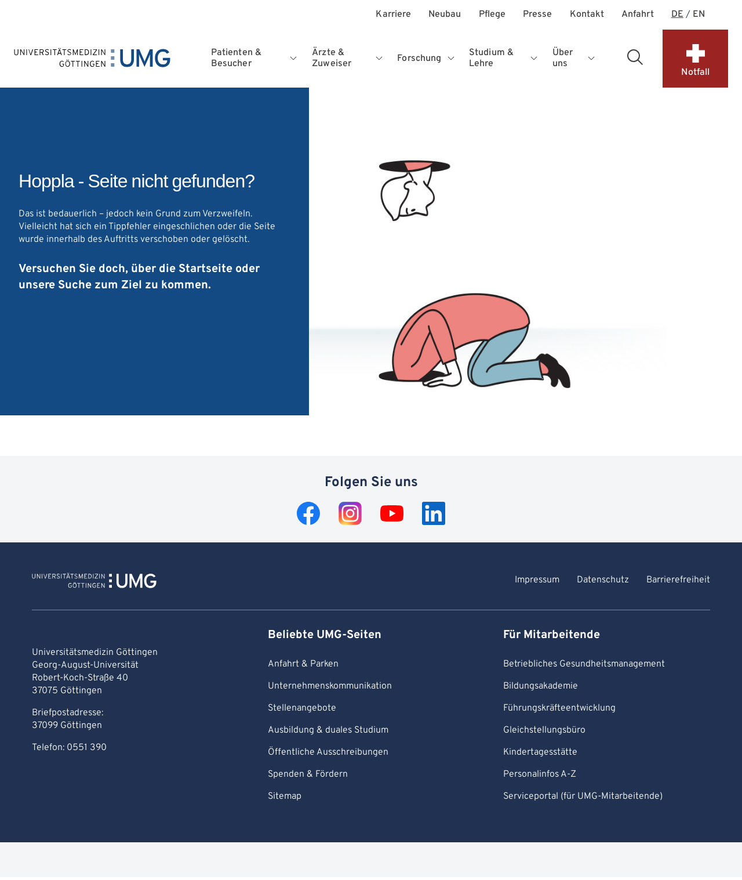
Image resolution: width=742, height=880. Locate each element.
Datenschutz (603, 580)
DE (677, 14)
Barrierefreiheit (678, 580)
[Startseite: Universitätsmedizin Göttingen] (92, 60)
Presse (537, 14)
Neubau (444, 14)
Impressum (537, 580)
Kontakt (587, 14)
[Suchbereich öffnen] (634, 57)
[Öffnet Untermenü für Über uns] (591, 58)
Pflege (492, 14)
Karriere (393, 14)
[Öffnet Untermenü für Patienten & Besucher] (294, 58)
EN (699, 14)
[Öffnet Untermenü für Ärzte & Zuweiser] (380, 58)
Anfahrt (637, 14)
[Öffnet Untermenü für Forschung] (451, 58)
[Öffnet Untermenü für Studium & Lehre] (534, 58)
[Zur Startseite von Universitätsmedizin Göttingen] (94, 582)
